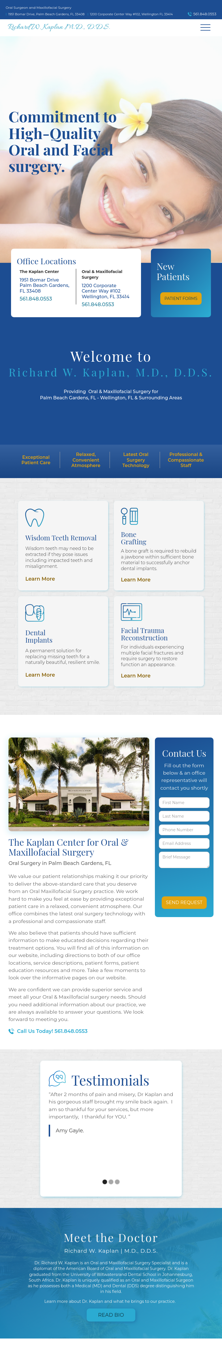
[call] (200, 14)
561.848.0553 (36, 299)
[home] (59, 28)
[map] (46, 13)
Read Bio (111, 1315)
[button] (205, 27)
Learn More (40, 579)
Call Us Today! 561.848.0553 (52, 1031)
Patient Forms (181, 298)
